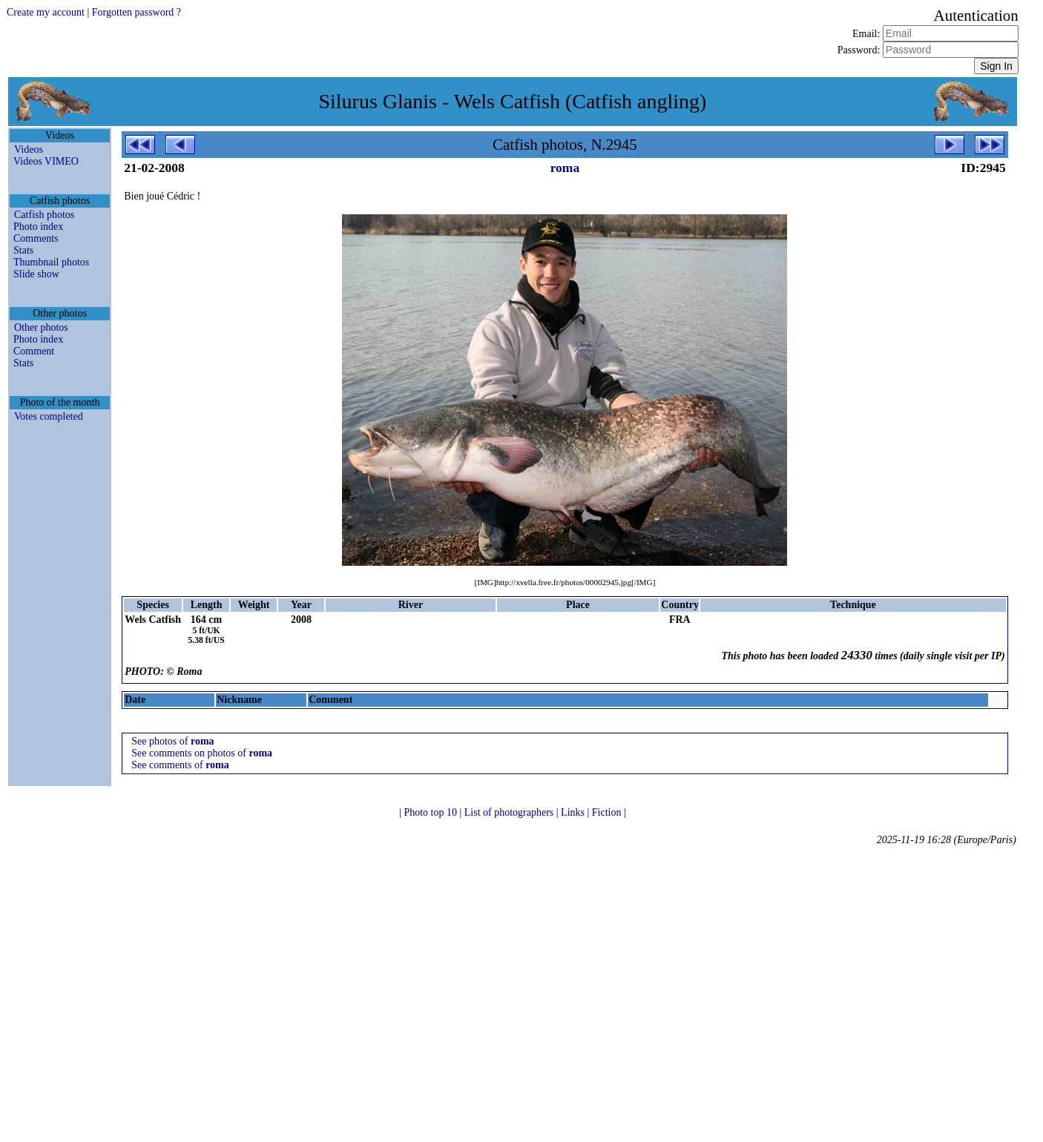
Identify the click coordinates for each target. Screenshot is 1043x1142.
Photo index (38, 226)
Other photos (41, 327)
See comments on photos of (201, 753)
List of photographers (510, 812)
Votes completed (48, 416)
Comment (33, 351)
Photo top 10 (431, 812)
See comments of (180, 764)
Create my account (46, 12)
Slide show (36, 274)
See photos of (172, 741)
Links (574, 812)
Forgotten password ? (136, 12)
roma (565, 167)
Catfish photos (44, 214)
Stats (23, 250)
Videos (28, 149)
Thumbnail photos (51, 262)
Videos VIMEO (46, 161)
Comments (36, 238)
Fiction (608, 812)
